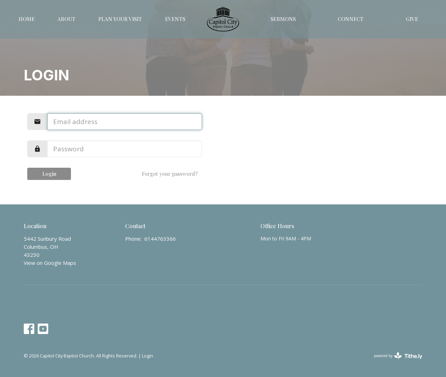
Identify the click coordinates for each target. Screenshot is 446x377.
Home (27, 18)
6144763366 (160, 238)
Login (49, 173)
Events (175, 18)
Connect (351, 18)
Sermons (283, 18)
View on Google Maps (50, 262)
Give (412, 18)
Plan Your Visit (120, 18)
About (66, 18)
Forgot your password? (170, 173)
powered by (398, 356)
